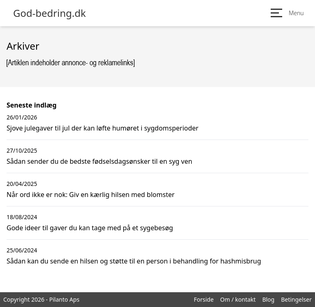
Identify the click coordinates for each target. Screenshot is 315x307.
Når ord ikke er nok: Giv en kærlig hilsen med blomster (91, 194)
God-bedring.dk (49, 13)
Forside (203, 299)
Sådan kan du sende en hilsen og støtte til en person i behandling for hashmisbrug (134, 261)
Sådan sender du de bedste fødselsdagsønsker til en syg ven (99, 161)
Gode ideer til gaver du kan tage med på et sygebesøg (90, 227)
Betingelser (296, 299)
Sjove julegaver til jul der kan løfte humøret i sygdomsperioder (103, 128)
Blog (268, 299)
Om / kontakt (238, 299)
